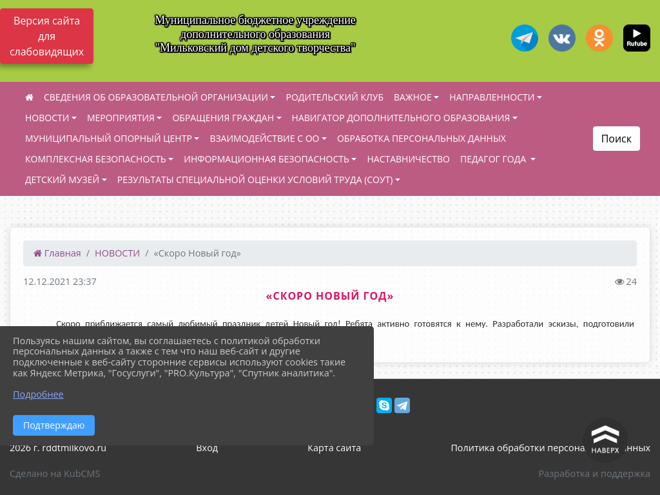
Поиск (616, 138)
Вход (207, 448)
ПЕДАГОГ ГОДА (494, 159)
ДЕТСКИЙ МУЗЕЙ (62, 179)
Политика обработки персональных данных (550, 448)
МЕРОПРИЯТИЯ (121, 118)
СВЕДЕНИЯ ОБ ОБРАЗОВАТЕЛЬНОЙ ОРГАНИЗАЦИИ (156, 97)
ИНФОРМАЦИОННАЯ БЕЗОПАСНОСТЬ (266, 159)
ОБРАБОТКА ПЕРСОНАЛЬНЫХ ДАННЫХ (421, 138)
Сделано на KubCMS (55, 473)
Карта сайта (334, 448)
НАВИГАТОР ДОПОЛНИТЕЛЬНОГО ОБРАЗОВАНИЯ (401, 118)
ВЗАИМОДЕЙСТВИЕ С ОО (264, 138)
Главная (57, 253)
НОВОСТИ (47, 118)
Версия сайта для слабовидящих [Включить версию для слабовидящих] (47, 36)
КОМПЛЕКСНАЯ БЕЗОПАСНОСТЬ (95, 159)
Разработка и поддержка (594, 473)
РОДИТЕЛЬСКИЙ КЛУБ (334, 97)
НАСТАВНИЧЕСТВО (408, 159)
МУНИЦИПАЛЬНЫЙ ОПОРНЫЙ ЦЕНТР (108, 138)
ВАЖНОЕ (413, 97)
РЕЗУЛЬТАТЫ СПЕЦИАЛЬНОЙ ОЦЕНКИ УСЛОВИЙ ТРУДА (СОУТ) (255, 179)
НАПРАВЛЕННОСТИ (491, 97)
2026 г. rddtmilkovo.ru (58, 448)
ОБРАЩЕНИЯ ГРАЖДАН (223, 118)
